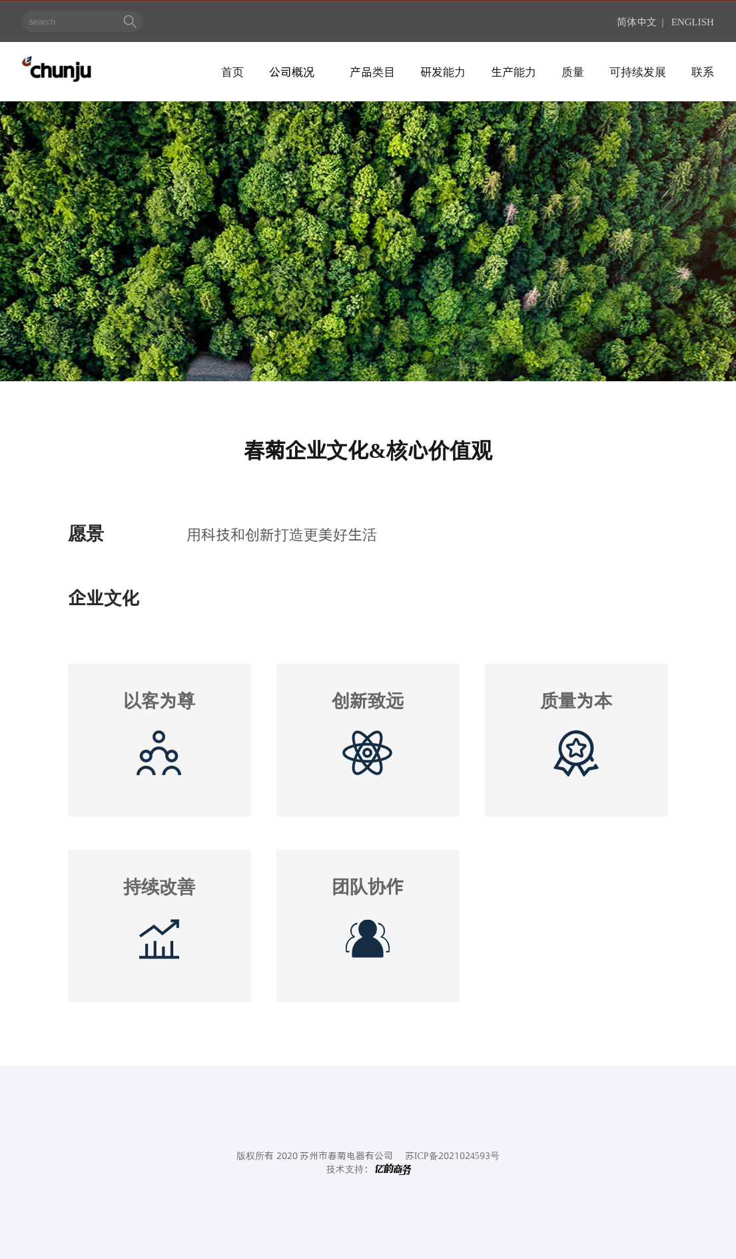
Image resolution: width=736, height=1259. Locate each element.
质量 (572, 71)
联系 (702, 71)
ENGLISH (692, 21)
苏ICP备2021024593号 (452, 1155)
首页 (232, 71)
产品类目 (372, 71)
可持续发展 (637, 71)
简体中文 (637, 21)
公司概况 (291, 71)
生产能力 (513, 71)
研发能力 (443, 71)
